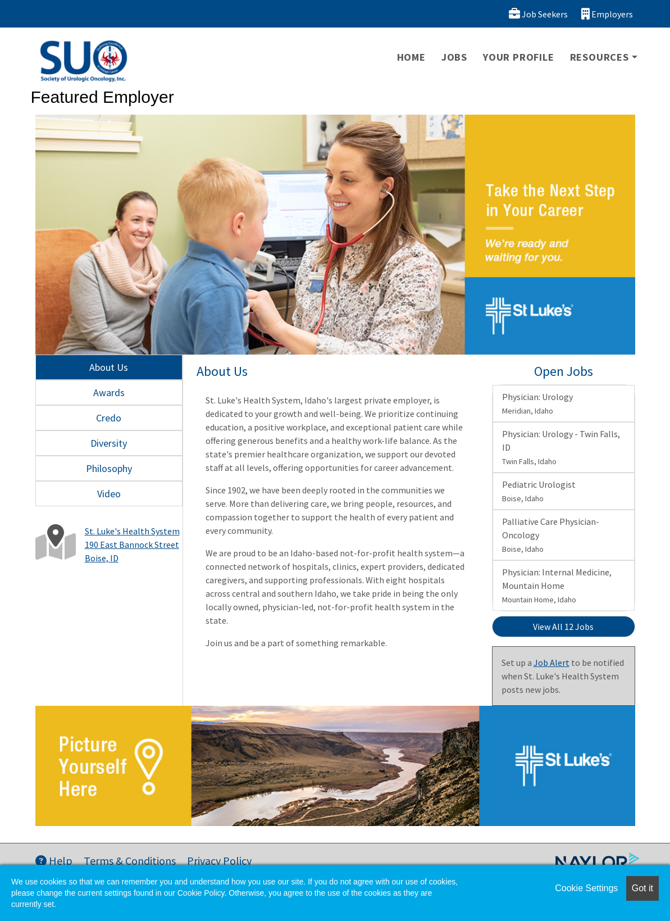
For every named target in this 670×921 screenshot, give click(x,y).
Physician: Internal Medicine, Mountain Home (557, 585)
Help (53, 861)
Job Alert (551, 662)
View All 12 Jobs (563, 626)
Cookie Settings (586, 888)
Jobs (454, 57)
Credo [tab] (108, 417)
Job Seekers (538, 14)
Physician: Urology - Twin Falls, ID (561, 447)
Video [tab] (109, 493)
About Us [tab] (108, 367)
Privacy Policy (219, 861)
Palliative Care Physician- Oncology (550, 535)
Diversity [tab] (108, 443)
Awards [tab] (109, 392)
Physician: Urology (537, 403)
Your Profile (518, 57)
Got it (642, 888)
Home (411, 57)
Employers (607, 14)
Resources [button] (599, 57)
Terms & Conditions (130, 861)
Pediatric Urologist (539, 491)
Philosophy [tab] (109, 468)
